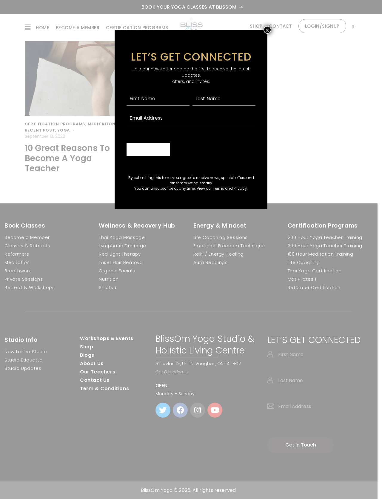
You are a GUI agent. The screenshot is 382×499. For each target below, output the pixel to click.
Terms (218, 188)
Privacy (240, 188)
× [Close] (267, 30)
